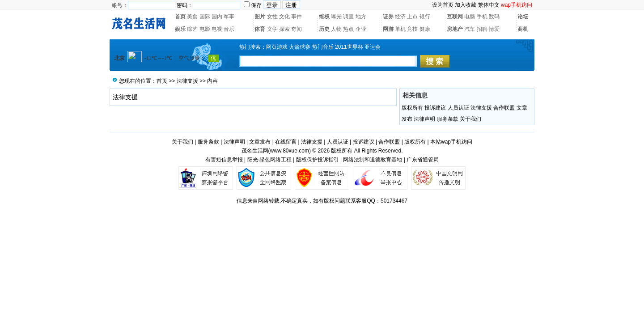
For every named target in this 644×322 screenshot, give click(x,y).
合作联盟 (504, 108)
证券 (388, 16)
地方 (361, 16)
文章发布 (260, 142)
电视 (217, 29)
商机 (522, 29)
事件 (296, 16)
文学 (272, 29)
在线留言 (286, 142)
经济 (400, 16)
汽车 (469, 29)
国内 (217, 16)
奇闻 (296, 29)
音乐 (229, 29)
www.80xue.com (289, 151)
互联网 (455, 16)
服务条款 (447, 119)
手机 (482, 16)
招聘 (482, 29)
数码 (494, 16)
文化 (284, 16)
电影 (204, 29)
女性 (272, 16)
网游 (388, 29)
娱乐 (180, 29)
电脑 (469, 16)
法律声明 (424, 119)
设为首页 (442, 5)
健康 (424, 29)
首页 (180, 16)
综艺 (192, 29)
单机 (400, 29)
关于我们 (470, 119)
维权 (324, 16)
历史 (324, 29)
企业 (361, 29)
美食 (192, 16)
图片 (259, 16)
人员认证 (458, 108)
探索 (284, 29)
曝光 (336, 16)
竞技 (412, 29)
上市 (412, 16)
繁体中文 (489, 5)
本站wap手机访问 (451, 142)
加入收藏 (465, 5)
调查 (348, 16)
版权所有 (412, 108)
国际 (204, 16)
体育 (259, 29)
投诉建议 (435, 108)
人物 (336, 29)
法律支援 (187, 81)
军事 (229, 16)
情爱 (494, 29)
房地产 (455, 29)
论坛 (522, 16)
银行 (424, 16)
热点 (348, 29)
